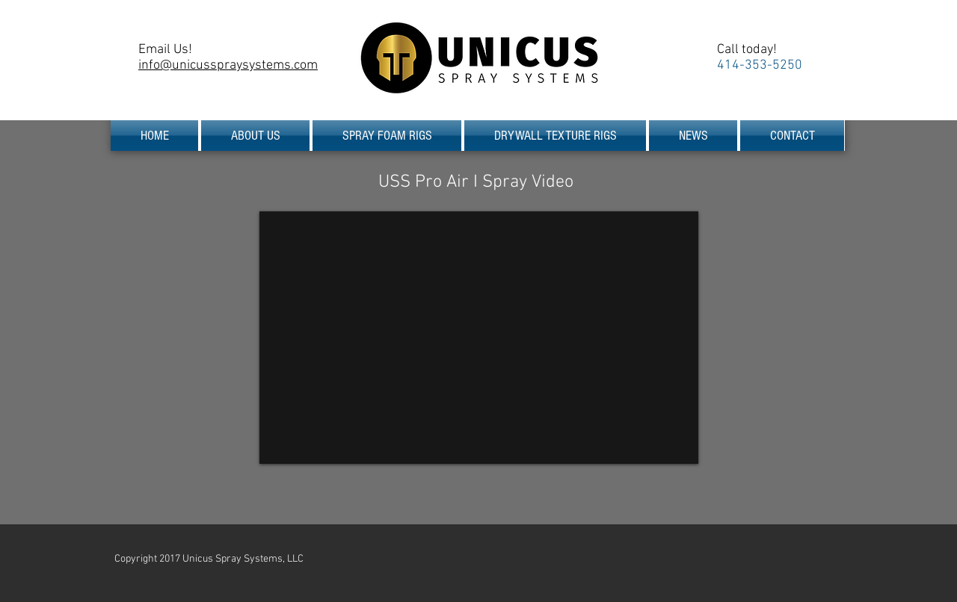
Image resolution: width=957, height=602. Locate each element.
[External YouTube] (479, 337)
